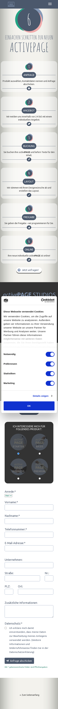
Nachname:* (12, 515)
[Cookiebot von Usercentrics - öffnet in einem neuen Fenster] (41, 301)
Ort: (20, 586)
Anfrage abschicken (19, 660)
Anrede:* (10, 491)
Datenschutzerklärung (21, 652)
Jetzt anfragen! (28, 270)
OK (29, 405)
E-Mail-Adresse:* (15, 543)
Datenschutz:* (13, 623)
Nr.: (47, 573)
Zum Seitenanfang (29, 695)
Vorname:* (11, 502)
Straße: (9, 573)
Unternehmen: (13, 559)
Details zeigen (40, 396)
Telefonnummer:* (16, 529)
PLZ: (7, 586)
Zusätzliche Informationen (21, 602)
